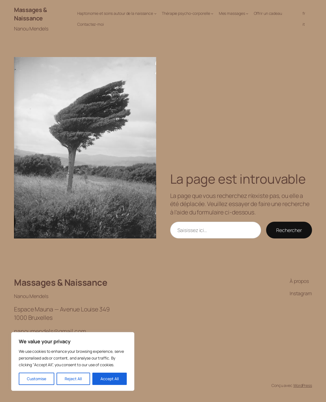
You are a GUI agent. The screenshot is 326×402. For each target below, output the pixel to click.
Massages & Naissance (30, 14)
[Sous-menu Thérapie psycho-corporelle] (212, 13)
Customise (36, 378)
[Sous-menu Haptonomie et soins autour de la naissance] (155, 13)
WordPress (302, 385)
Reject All (73, 378)
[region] (72, 361)
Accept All (109, 378)
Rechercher (289, 230)
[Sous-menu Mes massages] (247, 13)
